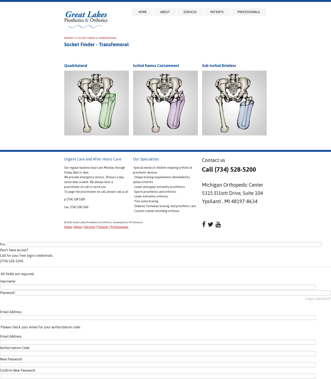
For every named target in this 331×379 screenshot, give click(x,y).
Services (190, 12)
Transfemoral (108, 38)
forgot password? (318, 298)
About (165, 12)
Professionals (248, 12)
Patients (217, 12)
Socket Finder (86, 38)
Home (142, 12)
